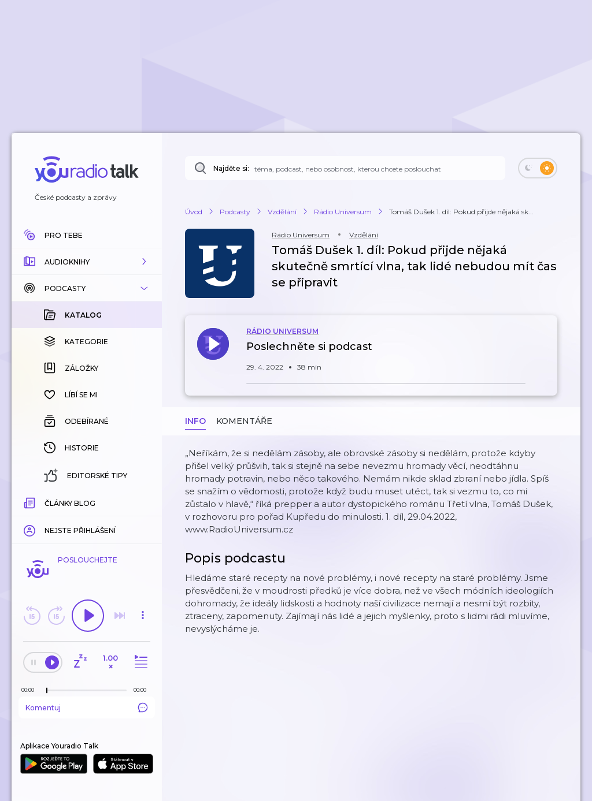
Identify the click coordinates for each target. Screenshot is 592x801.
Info (195, 421)
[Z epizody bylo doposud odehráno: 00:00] (30, 690)
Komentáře (244, 421)
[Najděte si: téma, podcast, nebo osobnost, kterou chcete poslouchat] (345, 168)
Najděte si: (231, 168)
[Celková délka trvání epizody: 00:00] (143, 690)
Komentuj (86, 707)
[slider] (47, 691)
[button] (87, 261)
